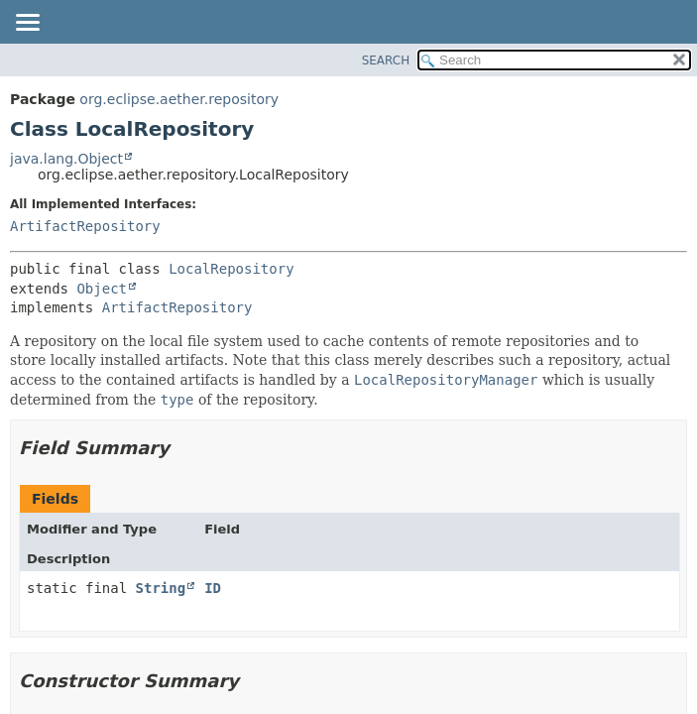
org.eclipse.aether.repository (179, 99)
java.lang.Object (66, 159)
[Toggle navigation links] (27, 24)
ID (212, 588)
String (161, 588)
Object (101, 289)
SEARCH (386, 60)
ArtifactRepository (85, 226)
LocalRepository (231, 269)
